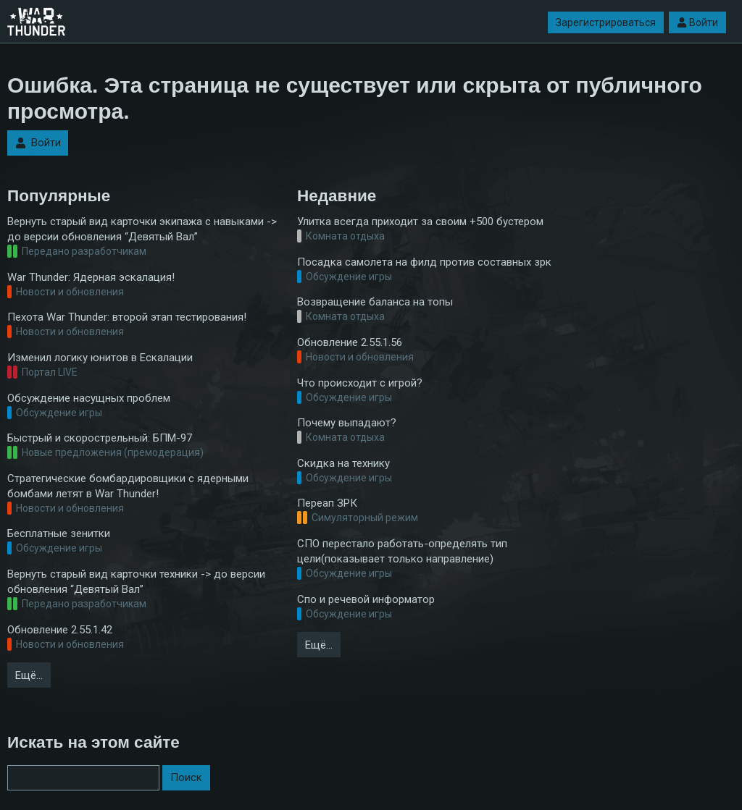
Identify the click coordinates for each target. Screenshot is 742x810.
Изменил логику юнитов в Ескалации (100, 357)
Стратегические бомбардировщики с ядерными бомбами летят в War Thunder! (128, 486)
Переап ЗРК (327, 503)
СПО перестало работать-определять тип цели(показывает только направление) (402, 551)
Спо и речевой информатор (366, 599)
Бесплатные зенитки (58, 533)
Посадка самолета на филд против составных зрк (424, 262)
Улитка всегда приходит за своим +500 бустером (420, 221)
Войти (697, 22)
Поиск (186, 777)
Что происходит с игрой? (359, 382)
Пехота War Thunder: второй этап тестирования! (126, 317)
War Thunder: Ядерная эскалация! (91, 277)
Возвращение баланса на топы (375, 301)
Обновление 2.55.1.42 (59, 629)
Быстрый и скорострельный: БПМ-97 (99, 437)
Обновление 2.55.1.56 (349, 342)
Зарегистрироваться (606, 22)
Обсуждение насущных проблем (88, 398)
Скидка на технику (343, 463)
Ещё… (29, 675)
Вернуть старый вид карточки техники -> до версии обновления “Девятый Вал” (136, 582)
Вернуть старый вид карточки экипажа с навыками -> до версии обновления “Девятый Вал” (142, 229)
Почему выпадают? (346, 422)
